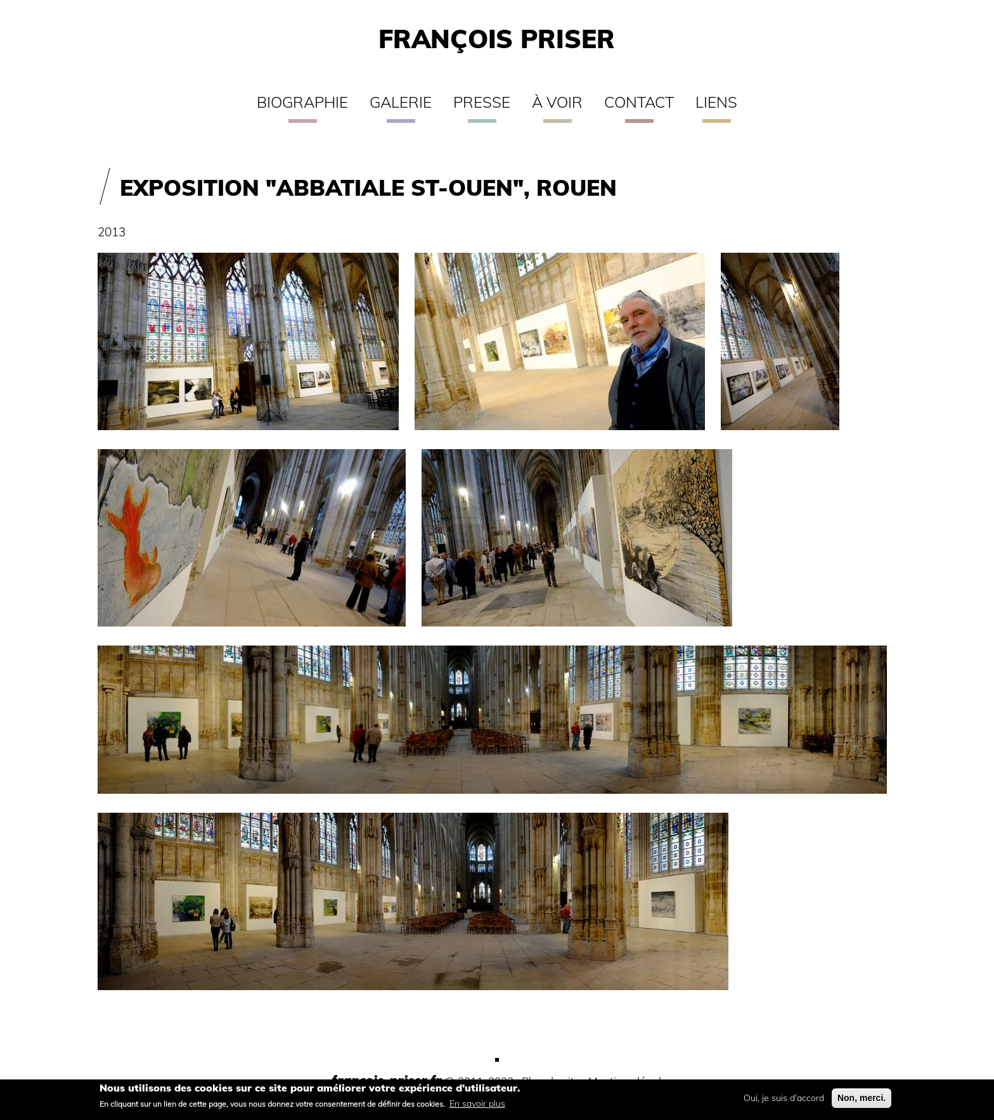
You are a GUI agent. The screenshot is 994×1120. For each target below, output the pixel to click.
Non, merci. (861, 1102)
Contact (639, 101)
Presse (481, 101)
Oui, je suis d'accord (784, 1101)
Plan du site (551, 1081)
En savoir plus (477, 1106)
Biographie (302, 101)
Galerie (401, 101)
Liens (716, 101)
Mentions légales (630, 1081)
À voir (557, 101)
